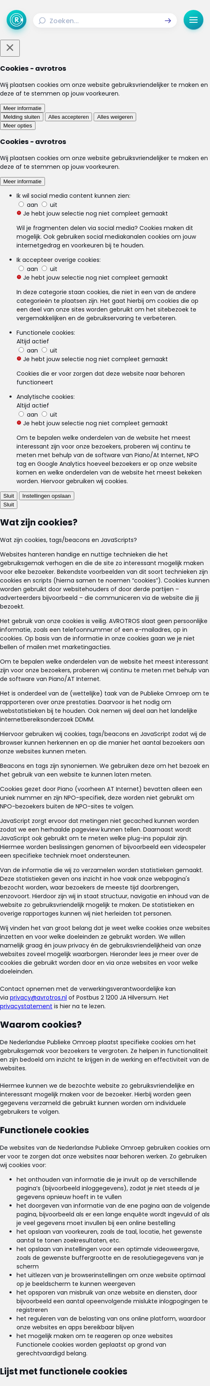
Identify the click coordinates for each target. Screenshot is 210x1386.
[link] (56, 737)
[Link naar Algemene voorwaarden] (55, 1295)
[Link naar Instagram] (84, 1330)
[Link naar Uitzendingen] (55, 1264)
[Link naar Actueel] (156, 1251)
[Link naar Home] (55, 1251)
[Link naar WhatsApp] (148, 1330)
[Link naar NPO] (120, 1367)
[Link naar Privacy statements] (156, 1295)
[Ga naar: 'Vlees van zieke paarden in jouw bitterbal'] (105, 679)
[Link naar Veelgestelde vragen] (156, 1277)
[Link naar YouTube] (126, 1330)
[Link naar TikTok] (105, 1330)
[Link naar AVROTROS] (91, 1367)
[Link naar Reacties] (156, 1264)
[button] (168, 20)
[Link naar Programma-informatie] (55, 1277)
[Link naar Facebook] (62, 1330)
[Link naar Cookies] (105, 1308)
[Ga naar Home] (16, 20)
